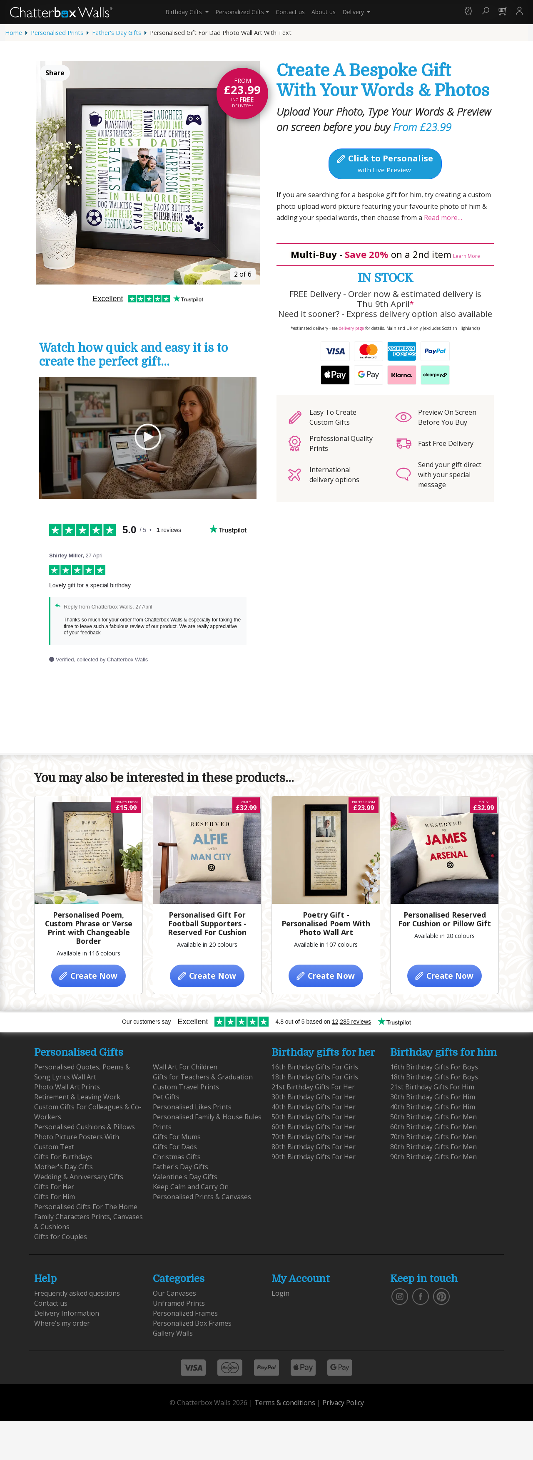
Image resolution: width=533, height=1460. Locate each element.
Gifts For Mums (177, 1136)
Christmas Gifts (177, 1156)
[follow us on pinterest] (441, 1295)
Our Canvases (174, 1293)
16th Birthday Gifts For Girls (314, 1066)
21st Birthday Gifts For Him (432, 1086)
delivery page (351, 328)
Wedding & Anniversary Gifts (78, 1176)
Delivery (354, 12)
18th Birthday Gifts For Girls (314, 1076)
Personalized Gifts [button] (239, 12)
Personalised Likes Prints (192, 1106)
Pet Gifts (166, 1096)
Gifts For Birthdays (63, 1156)
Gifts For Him (54, 1196)
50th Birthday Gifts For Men (433, 1116)
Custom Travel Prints (186, 1086)
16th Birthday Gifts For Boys (434, 1066)
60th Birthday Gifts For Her (313, 1126)
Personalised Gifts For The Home (85, 1206)
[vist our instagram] (399, 1295)
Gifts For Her (54, 1186)
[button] (468, 11)
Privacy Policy (343, 1402)
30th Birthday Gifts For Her (313, 1096)
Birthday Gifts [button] (184, 12)
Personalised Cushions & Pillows (84, 1126)
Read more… (442, 217)
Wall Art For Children (185, 1066)
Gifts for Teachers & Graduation (203, 1076)
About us (323, 12)
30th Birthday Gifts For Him (432, 1096)
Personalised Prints (57, 33)
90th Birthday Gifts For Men (433, 1156)
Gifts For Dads (175, 1146)
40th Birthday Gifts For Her (313, 1106)
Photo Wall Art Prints (67, 1086)
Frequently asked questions (77, 1293)
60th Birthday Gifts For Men (433, 1126)
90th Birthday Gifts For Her (313, 1156)
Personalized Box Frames (192, 1323)
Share (55, 72)
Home (13, 33)
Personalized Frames (185, 1313)
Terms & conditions (284, 1402)
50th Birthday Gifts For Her (313, 1116)
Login (280, 1293)
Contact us (290, 12)
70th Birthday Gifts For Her (313, 1136)
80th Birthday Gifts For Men (433, 1146)
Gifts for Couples (60, 1236)
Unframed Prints (179, 1303)
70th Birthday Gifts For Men (433, 1136)
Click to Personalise (384, 163)
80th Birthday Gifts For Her (313, 1146)
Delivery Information (66, 1313)
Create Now (87, 975)
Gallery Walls (173, 1333)
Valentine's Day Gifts (185, 1176)
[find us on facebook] (420, 1295)
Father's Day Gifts (116, 33)
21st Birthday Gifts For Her (313, 1086)
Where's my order (62, 1323)
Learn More (466, 256)
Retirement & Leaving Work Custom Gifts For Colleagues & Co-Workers (88, 1106)
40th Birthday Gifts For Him (432, 1106)
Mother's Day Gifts (63, 1166)
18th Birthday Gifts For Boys (434, 1076)
